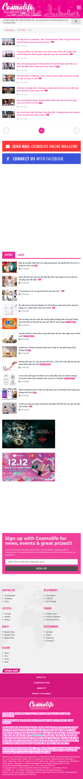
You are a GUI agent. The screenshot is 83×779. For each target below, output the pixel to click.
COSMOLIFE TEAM (41, 683)
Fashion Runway (52, 620)
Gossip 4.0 (50, 641)
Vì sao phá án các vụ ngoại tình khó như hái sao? (41, 291)
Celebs (48, 635)
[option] (36, 23)
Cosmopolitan (9, 596)
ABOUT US (41, 677)
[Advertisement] (24, 186)
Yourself (7, 614)
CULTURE (21, 30)
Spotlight (49, 632)
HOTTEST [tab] (8, 254)
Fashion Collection (53, 617)
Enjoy (6, 601)
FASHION (47, 608)
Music (6, 653)
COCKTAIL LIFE (8, 590)
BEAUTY (5, 626)
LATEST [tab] (21, 255)
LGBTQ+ (49, 599)
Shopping (8, 599)
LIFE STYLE (7, 608)
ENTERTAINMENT (51, 626)
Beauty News (9, 632)
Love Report (51, 596)
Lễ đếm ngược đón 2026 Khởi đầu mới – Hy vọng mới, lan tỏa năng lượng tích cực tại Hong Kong (36, 21)
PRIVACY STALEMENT (41, 694)
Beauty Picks (9, 635)
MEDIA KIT (41, 688)
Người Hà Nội (37, 735)
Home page (9, 30)
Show (6, 659)
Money (7, 620)
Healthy (7, 617)
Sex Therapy (51, 601)
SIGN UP (41, 568)
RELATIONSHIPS (50, 590)
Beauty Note (9, 638)
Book (6, 662)
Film (6, 656)
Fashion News (51, 614)
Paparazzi (50, 638)
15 (41, 131)
